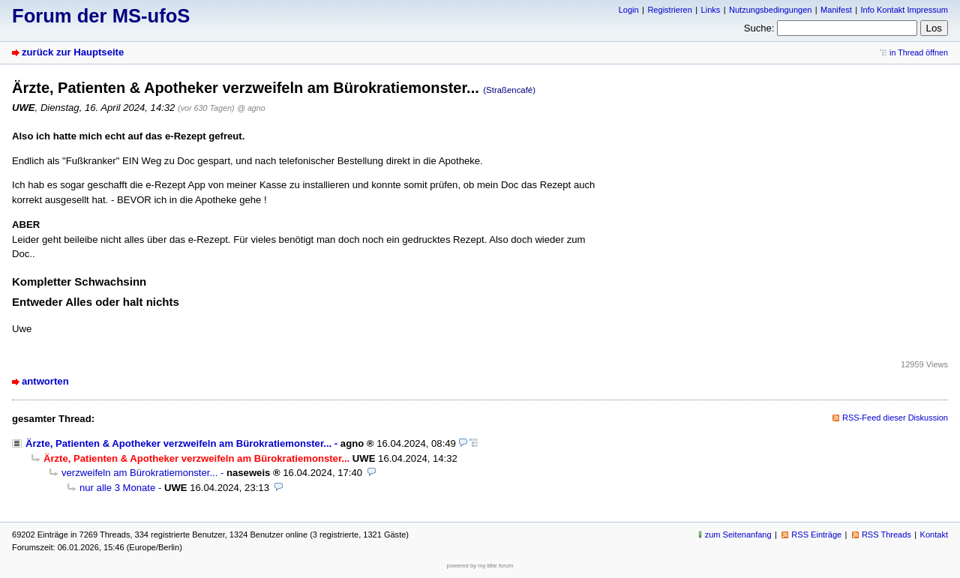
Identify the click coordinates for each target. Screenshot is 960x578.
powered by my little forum (480, 565)
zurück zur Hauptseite (73, 52)
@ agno (251, 107)
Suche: (759, 28)
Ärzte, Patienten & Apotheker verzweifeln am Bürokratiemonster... (179, 443)
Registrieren (669, 9)
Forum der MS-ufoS (101, 15)
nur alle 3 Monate (117, 487)
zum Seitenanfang (738, 534)
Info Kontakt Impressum (905, 9)
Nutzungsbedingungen (770, 9)
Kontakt (934, 534)
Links (711, 9)
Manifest (836, 9)
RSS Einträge (816, 534)
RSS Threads (886, 534)
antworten (45, 381)
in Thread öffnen (919, 52)
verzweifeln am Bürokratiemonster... (140, 472)
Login (629, 9)
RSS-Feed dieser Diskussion (895, 417)
